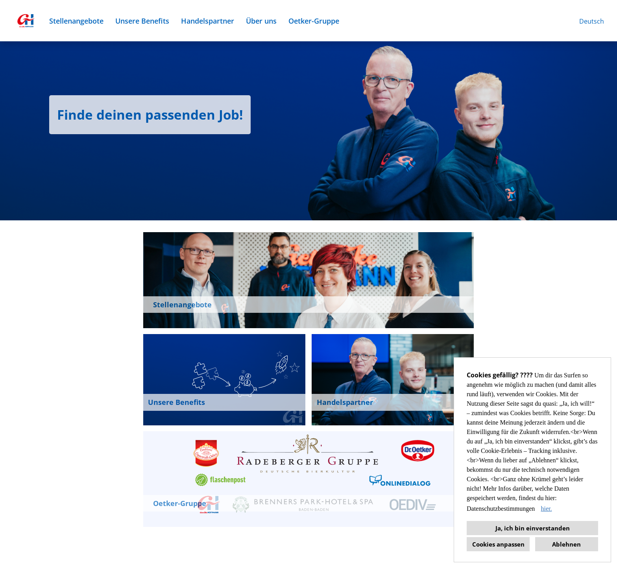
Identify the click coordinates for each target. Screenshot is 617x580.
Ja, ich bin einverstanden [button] (532, 528)
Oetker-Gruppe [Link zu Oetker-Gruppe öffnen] (313, 21)
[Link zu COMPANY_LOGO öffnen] (25, 20)
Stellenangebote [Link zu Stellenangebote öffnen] (76, 21)
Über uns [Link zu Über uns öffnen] (261, 21)
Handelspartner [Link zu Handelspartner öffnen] (207, 21)
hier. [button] (546, 508)
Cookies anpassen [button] (498, 544)
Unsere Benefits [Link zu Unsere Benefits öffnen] (142, 21)
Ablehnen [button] (566, 544)
